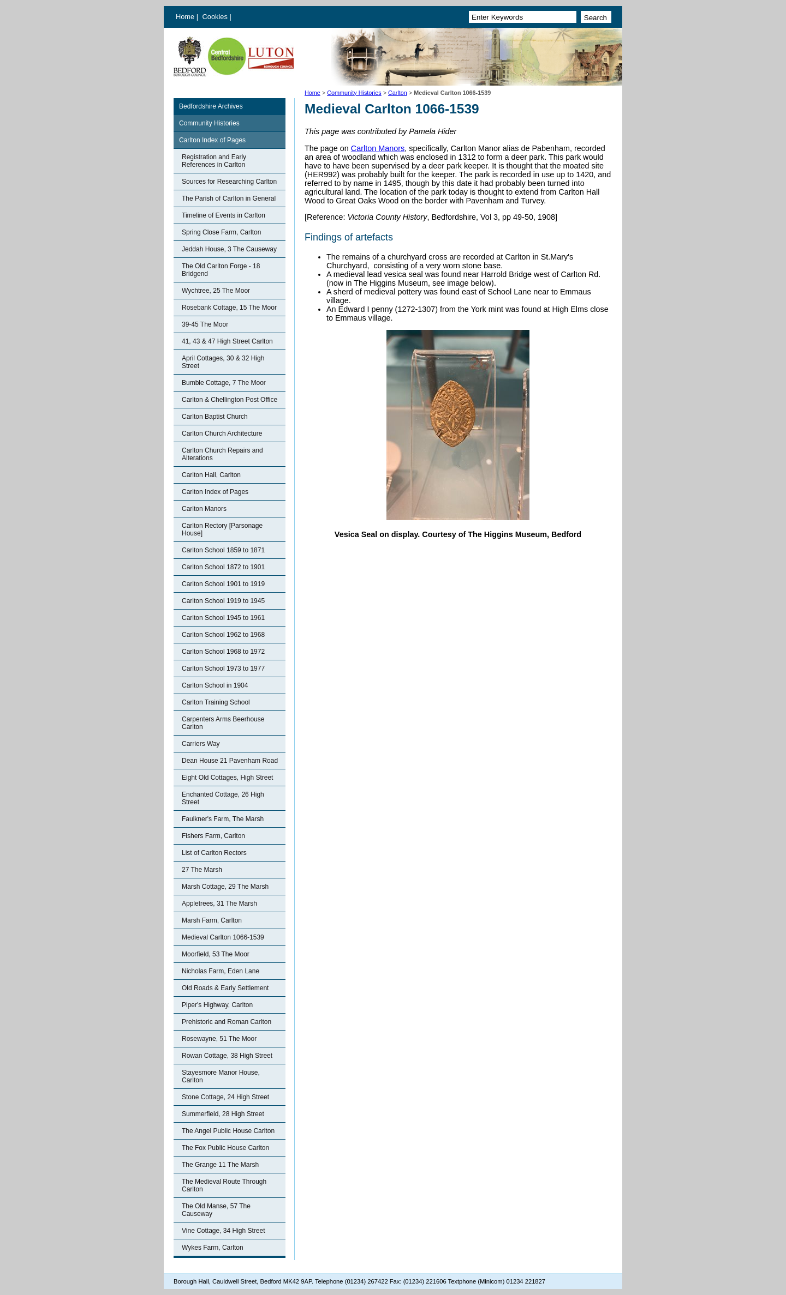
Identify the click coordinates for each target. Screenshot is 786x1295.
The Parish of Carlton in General (229, 198)
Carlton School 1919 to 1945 (223, 601)
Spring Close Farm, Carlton (221, 232)
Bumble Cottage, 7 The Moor (224, 383)
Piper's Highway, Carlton (217, 1005)
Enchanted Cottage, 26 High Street (223, 798)
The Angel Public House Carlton (228, 1131)
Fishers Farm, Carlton (213, 836)
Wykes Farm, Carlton (212, 1247)
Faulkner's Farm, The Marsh (223, 819)
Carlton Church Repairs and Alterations (222, 454)
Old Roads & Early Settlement (225, 988)
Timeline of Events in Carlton (223, 215)
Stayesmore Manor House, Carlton (221, 1076)
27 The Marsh (202, 870)
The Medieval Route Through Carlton (224, 1185)
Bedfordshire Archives (211, 106)
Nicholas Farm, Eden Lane (220, 971)
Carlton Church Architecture (222, 433)
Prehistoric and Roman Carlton (226, 1022)
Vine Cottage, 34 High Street (223, 1230)
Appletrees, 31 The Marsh (219, 903)
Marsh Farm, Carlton (212, 920)
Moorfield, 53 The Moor (215, 954)
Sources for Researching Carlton (229, 181)
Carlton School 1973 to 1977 (223, 668)
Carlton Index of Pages (212, 140)
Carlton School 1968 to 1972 (223, 651)
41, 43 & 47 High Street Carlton (227, 341)
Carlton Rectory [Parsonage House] (222, 529)
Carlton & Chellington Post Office (229, 399)
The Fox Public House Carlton (225, 1148)
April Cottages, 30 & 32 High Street (223, 362)
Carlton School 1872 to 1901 (223, 567)
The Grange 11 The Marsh (220, 1164)
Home (185, 17)
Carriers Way (201, 744)
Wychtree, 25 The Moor (216, 290)
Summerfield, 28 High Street (223, 1114)
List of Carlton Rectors (214, 853)
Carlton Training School (216, 702)
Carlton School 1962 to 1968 (223, 635)
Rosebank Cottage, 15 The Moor (229, 307)
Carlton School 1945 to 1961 (223, 618)
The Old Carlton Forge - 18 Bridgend (221, 270)
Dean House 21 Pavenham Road (230, 760)
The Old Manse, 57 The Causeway (216, 1210)
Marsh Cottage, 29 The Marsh (225, 886)
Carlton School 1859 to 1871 (223, 550)
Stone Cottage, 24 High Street (225, 1097)
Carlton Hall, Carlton (211, 475)
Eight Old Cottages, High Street (227, 777)
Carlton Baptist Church (215, 416)
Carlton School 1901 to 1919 (223, 584)
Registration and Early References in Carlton (214, 160)
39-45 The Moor (205, 324)
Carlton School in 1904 (215, 685)
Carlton (397, 92)
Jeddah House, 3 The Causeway (229, 249)
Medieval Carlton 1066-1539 (223, 937)
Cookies (216, 17)
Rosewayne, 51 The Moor (219, 1039)
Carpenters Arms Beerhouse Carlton (223, 723)
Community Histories (354, 92)
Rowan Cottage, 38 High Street (227, 1055)
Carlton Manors (204, 509)
